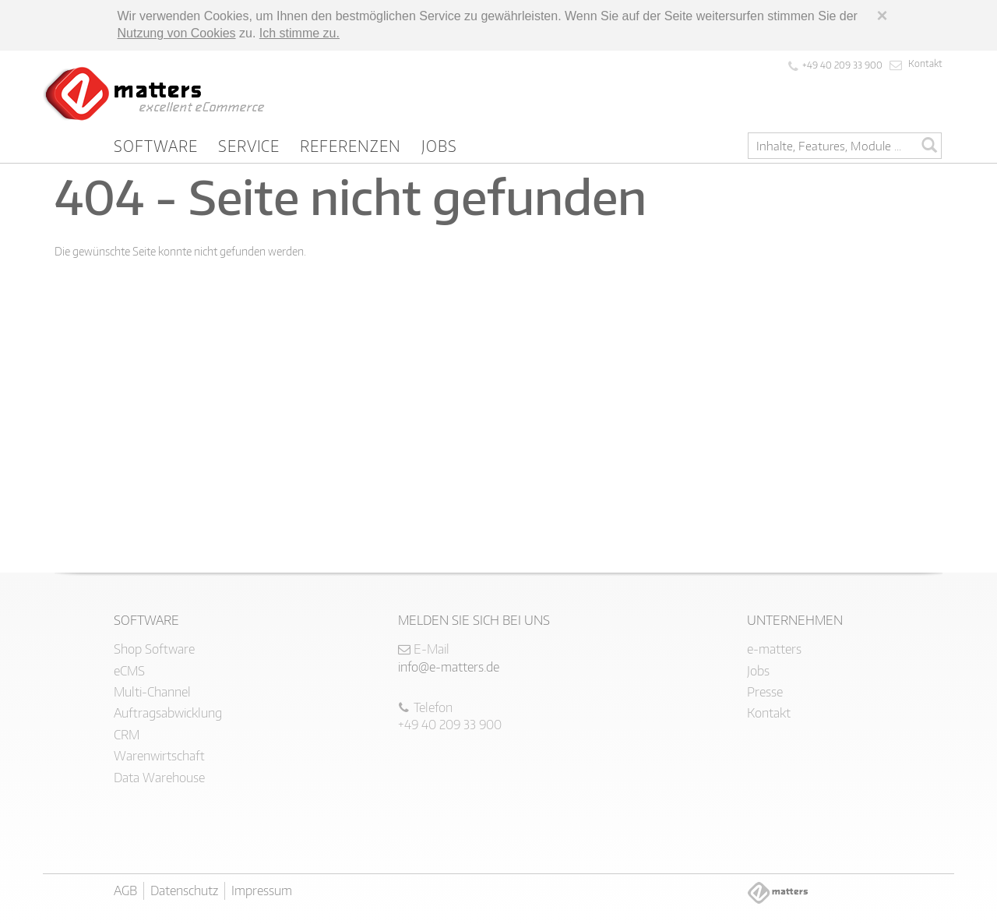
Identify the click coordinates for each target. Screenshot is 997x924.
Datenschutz (184, 890)
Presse (765, 692)
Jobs (439, 145)
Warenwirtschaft (159, 756)
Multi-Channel (152, 692)
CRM (126, 734)
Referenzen (350, 145)
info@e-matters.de (448, 667)
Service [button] (249, 145)
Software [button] (156, 145)
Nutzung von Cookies (177, 33)
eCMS (129, 671)
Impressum (261, 890)
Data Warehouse (159, 777)
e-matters (774, 649)
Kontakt (925, 63)
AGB (125, 890)
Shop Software (154, 649)
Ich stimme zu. (299, 33)
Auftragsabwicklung (168, 713)
